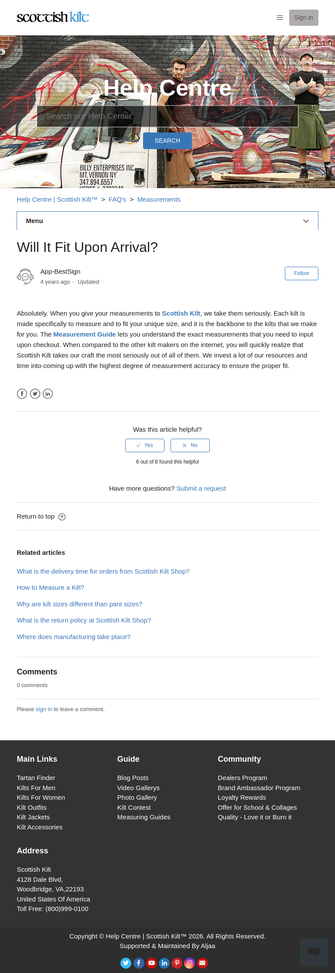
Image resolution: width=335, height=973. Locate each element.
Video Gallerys (138, 787)
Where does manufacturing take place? (73, 636)
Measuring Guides (144, 817)
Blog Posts (133, 777)
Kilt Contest (134, 807)
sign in (44, 709)
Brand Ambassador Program (259, 787)
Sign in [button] (303, 17)
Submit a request (201, 488)
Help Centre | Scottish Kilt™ (57, 199)
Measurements (159, 199)
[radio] (144, 445)
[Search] (167, 116)
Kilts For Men (36, 787)
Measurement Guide (84, 334)
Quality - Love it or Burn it (254, 817)
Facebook (22, 394)
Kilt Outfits (31, 807)
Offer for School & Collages (257, 807)
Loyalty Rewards (242, 797)
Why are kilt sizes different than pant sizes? (79, 604)
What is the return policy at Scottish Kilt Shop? (84, 620)
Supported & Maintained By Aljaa (167, 945)
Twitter (35, 394)
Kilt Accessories (39, 827)
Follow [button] (301, 273)
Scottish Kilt (181, 313)
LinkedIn (47, 394)
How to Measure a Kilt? (50, 587)
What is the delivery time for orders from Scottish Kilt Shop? (103, 571)
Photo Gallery (137, 797)
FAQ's (117, 199)
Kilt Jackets (33, 817)
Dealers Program (242, 777)
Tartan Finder (36, 777)
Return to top (41, 516)
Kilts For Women (41, 797)
